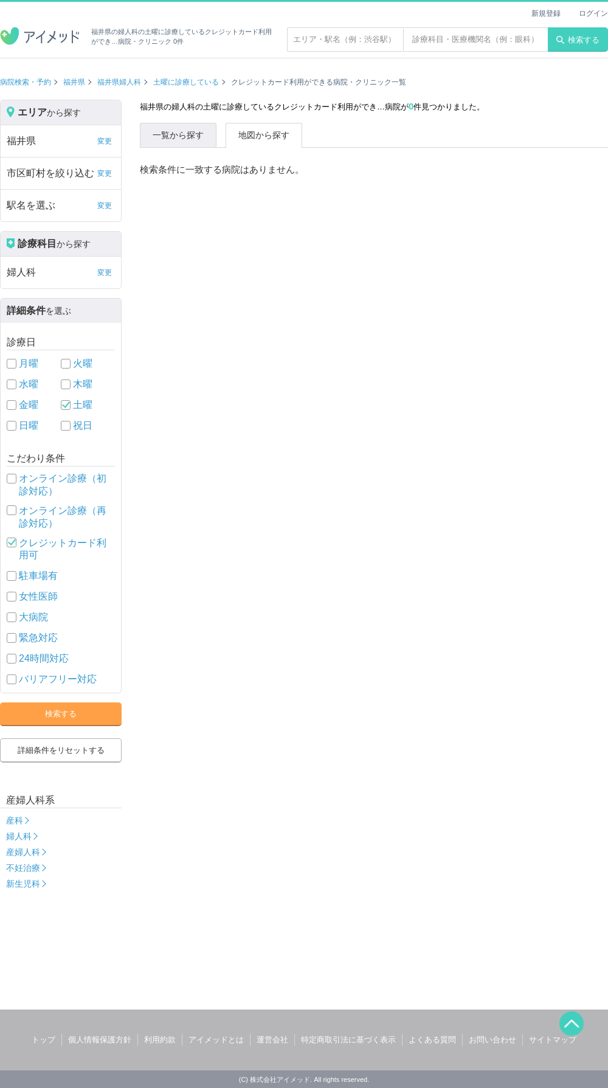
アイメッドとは (216, 1039)
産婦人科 (23, 852)
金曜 (28, 405)
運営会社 (272, 1039)
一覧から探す (178, 135)
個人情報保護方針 (99, 1039)
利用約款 (160, 1039)
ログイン (593, 13)
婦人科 (19, 836)
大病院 (33, 617)
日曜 (28, 425)
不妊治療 (23, 868)
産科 (14, 820)
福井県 (74, 82)
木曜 (82, 384)
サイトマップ (552, 1039)
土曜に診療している (186, 82)
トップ (43, 1039)
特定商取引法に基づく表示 (348, 1039)
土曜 (82, 405)
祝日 (82, 425)
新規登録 (546, 13)
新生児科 (23, 884)
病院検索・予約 (25, 82)
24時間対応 (44, 658)
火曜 (82, 363)
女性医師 (38, 596)
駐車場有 (38, 575)
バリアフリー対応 (58, 679)
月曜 (28, 363)
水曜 (28, 384)
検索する (577, 39)
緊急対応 (38, 637)
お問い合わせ (492, 1039)
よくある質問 (432, 1039)
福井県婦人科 (119, 82)
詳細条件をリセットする (61, 750)
